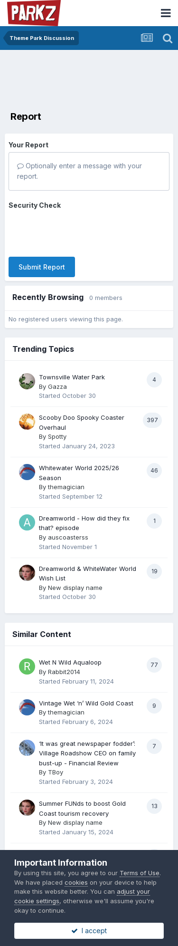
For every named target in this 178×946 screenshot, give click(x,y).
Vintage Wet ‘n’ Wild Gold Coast (86, 703)
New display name (75, 587)
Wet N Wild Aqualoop (70, 662)
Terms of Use (139, 873)
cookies (76, 882)
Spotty (57, 436)
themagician (66, 487)
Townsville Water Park (72, 377)
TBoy (55, 772)
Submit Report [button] (42, 267)
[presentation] (81, 231)
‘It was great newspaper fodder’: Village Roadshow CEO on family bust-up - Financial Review (87, 753)
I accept (89, 931)
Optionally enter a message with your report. (79, 171)
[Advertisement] (89, 78)
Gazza (57, 386)
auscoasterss (68, 537)
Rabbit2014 (64, 672)
